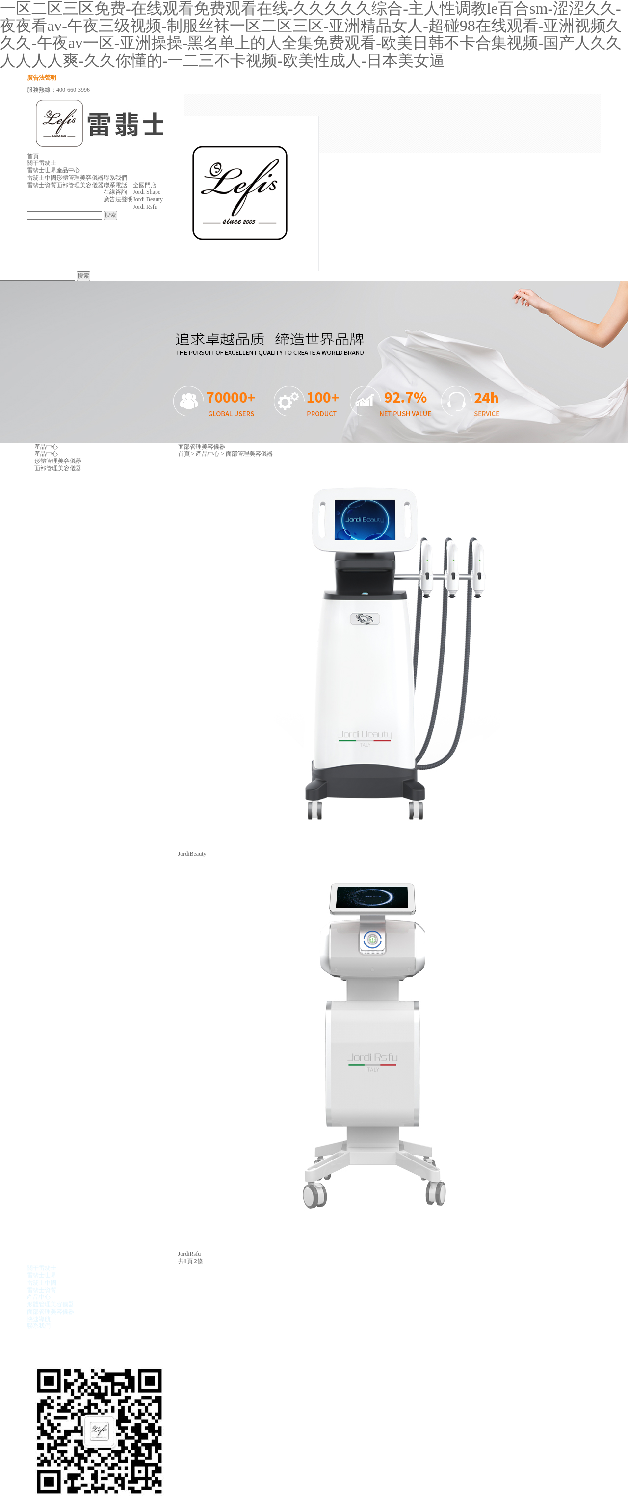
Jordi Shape (146, 192)
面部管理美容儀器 (80, 185)
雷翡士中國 (41, 177)
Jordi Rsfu (145, 206)
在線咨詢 (115, 192)
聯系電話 (115, 185)
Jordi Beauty (148, 199)
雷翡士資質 (41, 185)
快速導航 (39, 1319)
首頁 (33, 156)
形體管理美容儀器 (80, 177)
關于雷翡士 (41, 163)
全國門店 (145, 185)
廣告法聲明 (41, 77)
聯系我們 (115, 177)
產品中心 (68, 170)
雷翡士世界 (41, 170)
